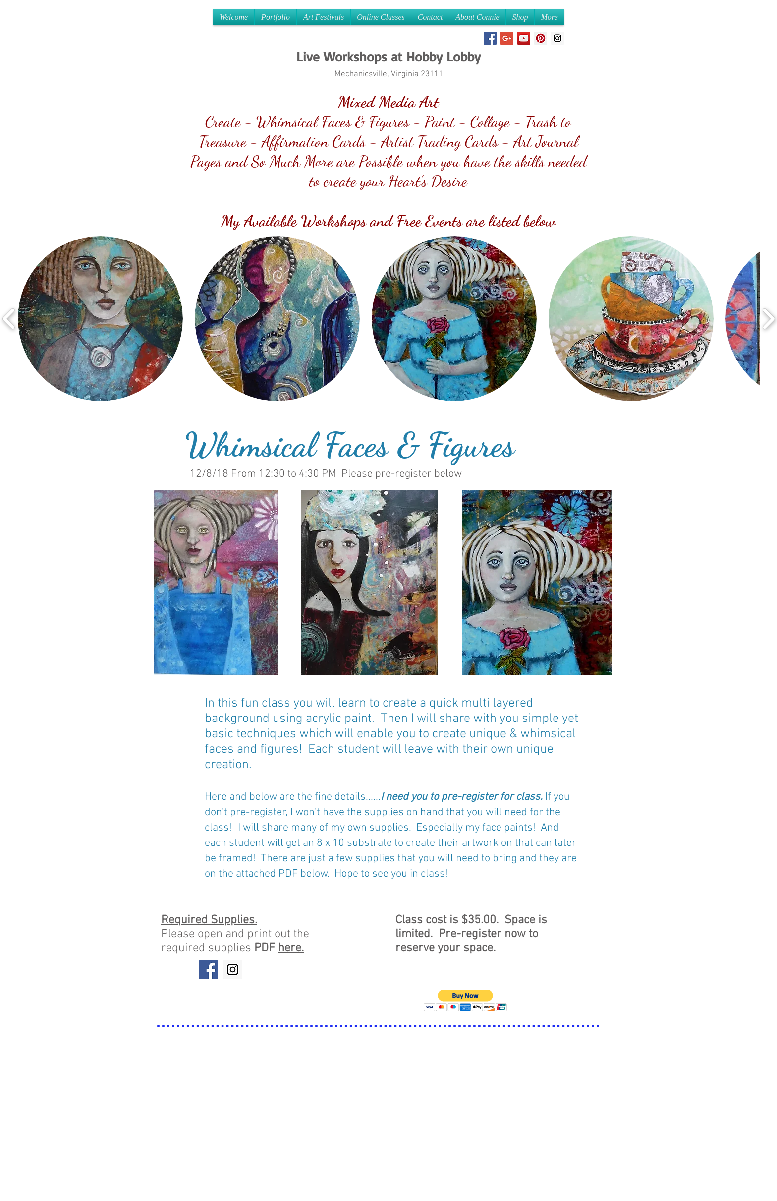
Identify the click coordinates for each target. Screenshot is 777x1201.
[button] (100, 318)
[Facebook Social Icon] (490, 38)
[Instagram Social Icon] (557, 38)
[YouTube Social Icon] (523, 38)
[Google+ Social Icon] (506, 38)
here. (291, 948)
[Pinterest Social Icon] (540, 38)
